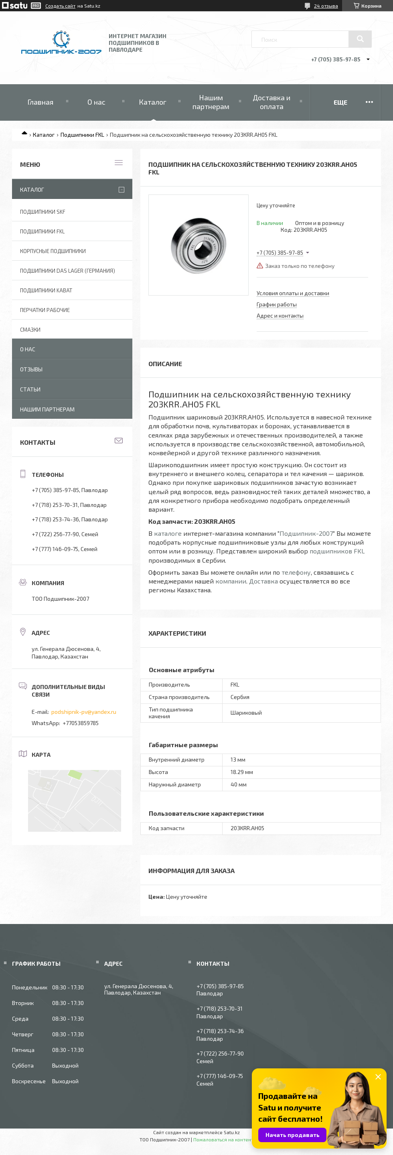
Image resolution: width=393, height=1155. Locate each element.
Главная (40, 101)
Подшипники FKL (82, 134)
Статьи (30, 389)
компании (230, 581)
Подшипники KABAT (46, 290)
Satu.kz (232, 1132)
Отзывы (31, 369)
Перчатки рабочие (45, 310)
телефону (296, 572)
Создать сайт (60, 5)
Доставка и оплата (271, 102)
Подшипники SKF (42, 212)
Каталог (152, 101)
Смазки (30, 329)
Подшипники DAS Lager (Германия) (67, 270)
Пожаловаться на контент (223, 1139)
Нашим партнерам (210, 102)
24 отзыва (326, 5)
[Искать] (360, 38)
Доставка (263, 581)
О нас (96, 101)
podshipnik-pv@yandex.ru (83, 711)
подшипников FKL (337, 551)
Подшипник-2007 (306, 533)
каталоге (168, 533)
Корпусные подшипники (53, 251)
